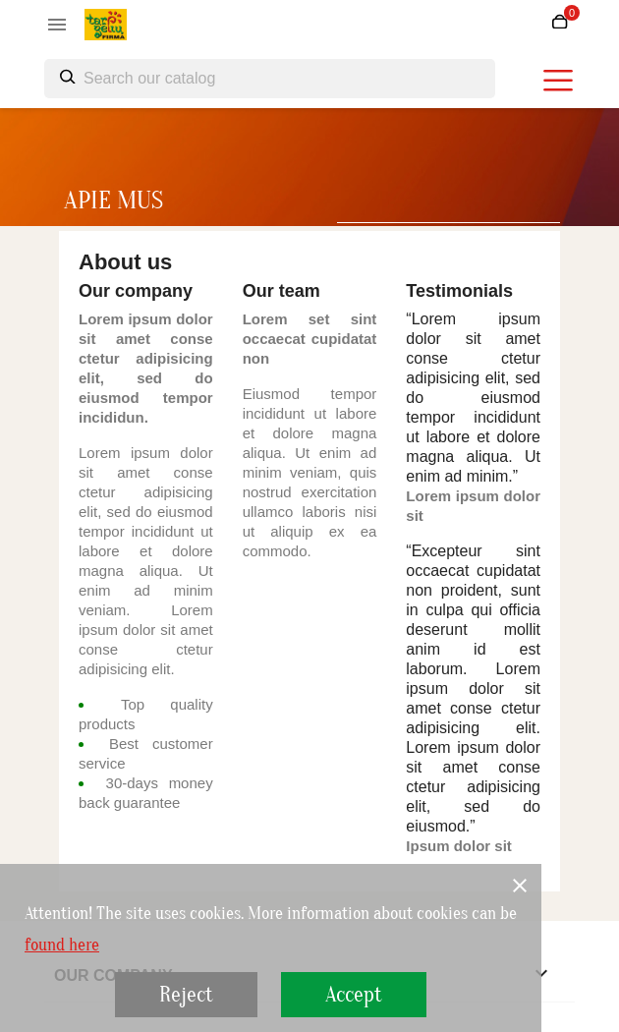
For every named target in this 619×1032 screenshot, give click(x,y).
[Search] (269, 78)
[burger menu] (558, 80)
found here (62, 945)
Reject (186, 994)
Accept (353, 994)
